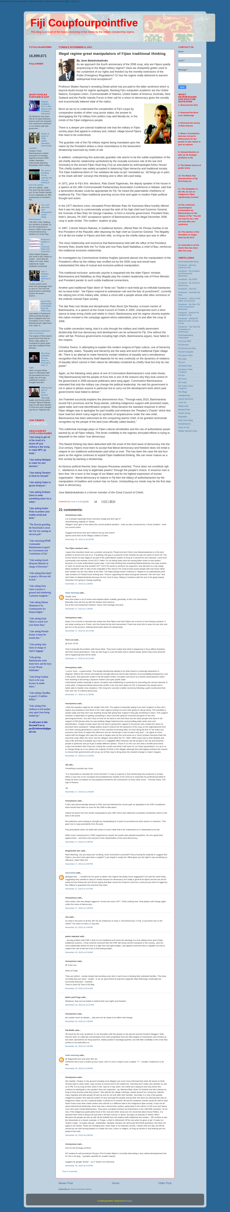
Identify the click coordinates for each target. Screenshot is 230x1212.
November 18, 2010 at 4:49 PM (79, 1068)
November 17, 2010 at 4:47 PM (79, 889)
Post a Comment (69, 1171)
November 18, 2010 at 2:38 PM (79, 1021)
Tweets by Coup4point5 (38, 424)
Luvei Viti (182, 402)
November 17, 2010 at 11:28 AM (79, 694)
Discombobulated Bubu (188, 261)
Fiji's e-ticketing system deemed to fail (46, 276)
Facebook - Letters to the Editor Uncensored (189, 299)
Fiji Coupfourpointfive (84, 23)
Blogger (128, 1201)
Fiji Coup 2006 (184, 341)
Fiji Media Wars (185, 366)
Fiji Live (181, 362)
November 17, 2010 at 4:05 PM (79, 864)
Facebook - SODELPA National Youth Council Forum (188, 320)
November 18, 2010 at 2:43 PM (79, 1046)
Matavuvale (183, 406)
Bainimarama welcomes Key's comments (39, 332)
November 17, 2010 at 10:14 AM (79, 631)
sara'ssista (70, 873)
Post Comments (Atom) (81, 1189)
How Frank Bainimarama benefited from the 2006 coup (46, 306)
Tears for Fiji (183, 427)
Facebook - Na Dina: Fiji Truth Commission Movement (189, 306)
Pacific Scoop (184, 413)
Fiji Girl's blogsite (185, 352)
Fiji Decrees (183, 345)
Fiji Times (182, 379)
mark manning (72, 593)
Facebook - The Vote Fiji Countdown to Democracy (189, 329)
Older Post (164, 1183)
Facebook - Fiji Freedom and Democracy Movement (189, 273)
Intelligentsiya (184, 395)
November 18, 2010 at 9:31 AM (79, 988)
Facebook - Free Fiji (187, 289)
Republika (182, 417)
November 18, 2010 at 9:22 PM (79, 1166)
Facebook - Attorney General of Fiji (187, 266)
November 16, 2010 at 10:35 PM (79, 539)
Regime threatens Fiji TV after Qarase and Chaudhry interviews (46, 108)
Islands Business (185, 399)
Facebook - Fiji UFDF (187, 279)
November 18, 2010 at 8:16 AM (79, 952)
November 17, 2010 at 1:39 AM (79, 609)
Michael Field (184, 409)
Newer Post (66, 1183)
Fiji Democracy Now (187, 348)
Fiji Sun (181, 375)
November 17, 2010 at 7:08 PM (79, 908)
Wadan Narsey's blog (187, 431)
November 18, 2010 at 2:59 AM (79, 927)
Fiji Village (182, 392)
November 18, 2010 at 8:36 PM (79, 1135)
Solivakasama (184, 424)
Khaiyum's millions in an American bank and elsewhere (45, 245)
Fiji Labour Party (185, 355)
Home (115, 1183)
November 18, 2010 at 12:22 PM (79, 1005)
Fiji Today (182, 382)
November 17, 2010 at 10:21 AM (79, 658)
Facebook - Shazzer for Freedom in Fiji (188, 314)
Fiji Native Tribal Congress (185, 370)
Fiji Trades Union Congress (185, 387)
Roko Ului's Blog (185, 420)
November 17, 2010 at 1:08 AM (79, 584)
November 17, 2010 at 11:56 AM (79, 792)
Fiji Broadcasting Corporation (185, 336)
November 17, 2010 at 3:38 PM (79, 842)
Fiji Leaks (182, 359)
